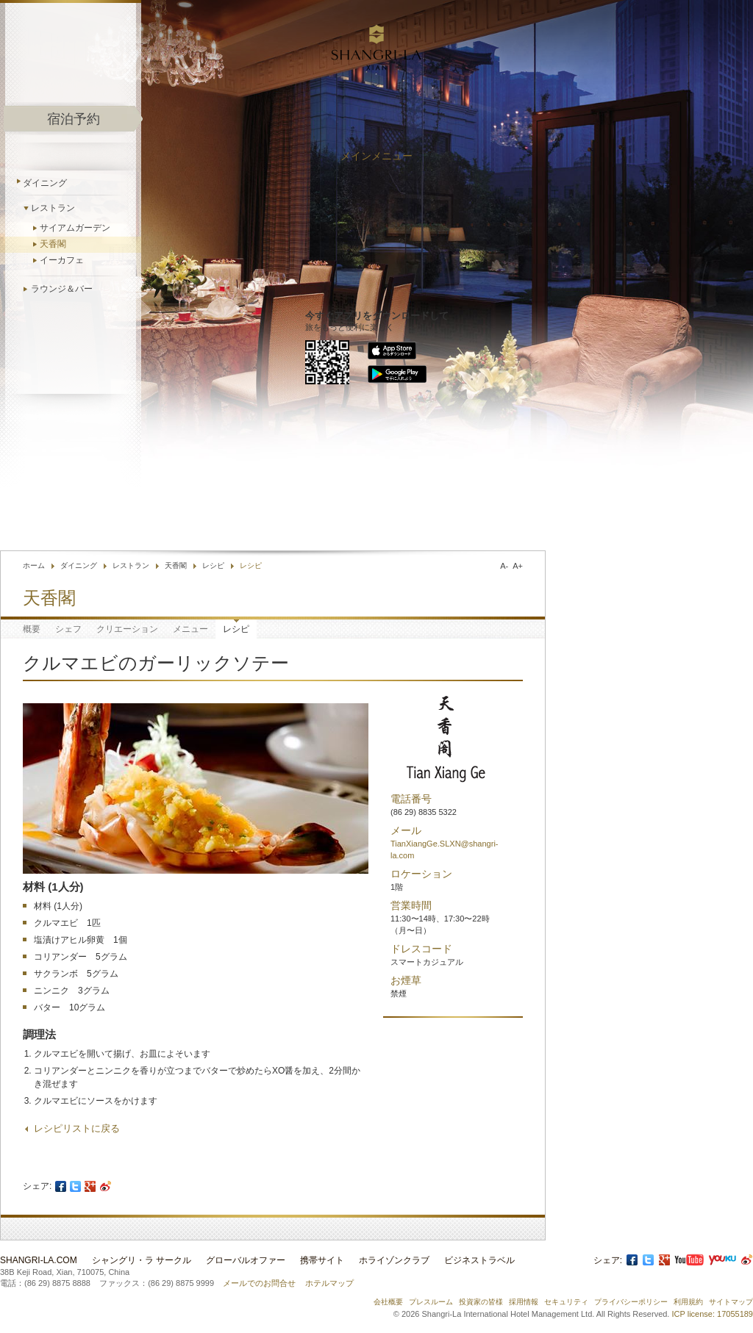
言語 (527, 515)
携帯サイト (322, 1260)
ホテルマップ (329, 1283)
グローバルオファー (245, 1260)
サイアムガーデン (75, 228)
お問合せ (400, 515)
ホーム (34, 565)
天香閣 (53, 244)
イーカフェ (62, 260)
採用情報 (523, 1302)
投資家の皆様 (481, 1302)
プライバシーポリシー (631, 1302)
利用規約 (688, 1302)
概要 (31, 629)
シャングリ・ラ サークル (141, 1260)
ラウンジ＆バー (62, 289)
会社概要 (388, 1302)
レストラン (53, 208)
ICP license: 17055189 (713, 1313)
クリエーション (127, 629)
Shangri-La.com (38, 1260)
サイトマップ (731, 1302)
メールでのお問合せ (259, 1283)
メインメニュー (376, 156)
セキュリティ (566, 1302)
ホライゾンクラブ (394, 1260)
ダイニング (45, 183)
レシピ (213, 565)
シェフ (68, 629)
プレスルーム (431, 1302)
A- (504, 565)
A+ (518, 565)
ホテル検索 (459, 515)
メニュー (190, 629)
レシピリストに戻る (77, 1128)
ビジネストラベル (479, 1260)
